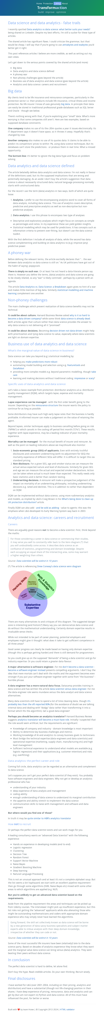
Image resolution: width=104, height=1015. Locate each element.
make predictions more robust (41, 361)
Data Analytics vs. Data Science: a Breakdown (43, 286)
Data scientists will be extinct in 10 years (36, 560)
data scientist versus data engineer (68, 688)
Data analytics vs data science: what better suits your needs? (58, 29)
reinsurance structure (47, 405)
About (65, 3)
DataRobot (18, 368)
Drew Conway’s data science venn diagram (59, 566)
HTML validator (67, 1009)
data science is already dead (75, 318)
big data (65, 104)
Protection (48, 3)
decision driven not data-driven (66, 330)
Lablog (57, 3)
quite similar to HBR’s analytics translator (49, 818)
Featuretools (73, 365)
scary (91, 378)
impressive (79, 378)
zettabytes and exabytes (75, 44)
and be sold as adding (47, 507)
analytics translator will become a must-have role (43, 719)
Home (39, 3)
